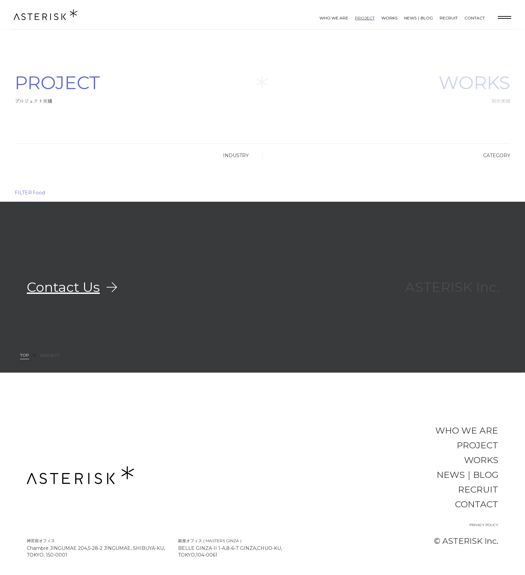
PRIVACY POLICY (483, 525)
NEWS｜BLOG (418, 17)
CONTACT (474, 17)
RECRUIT (449, 17)
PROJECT (365, 17)
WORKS (389, 17)
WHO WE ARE (333, 17)
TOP (24, 355)
